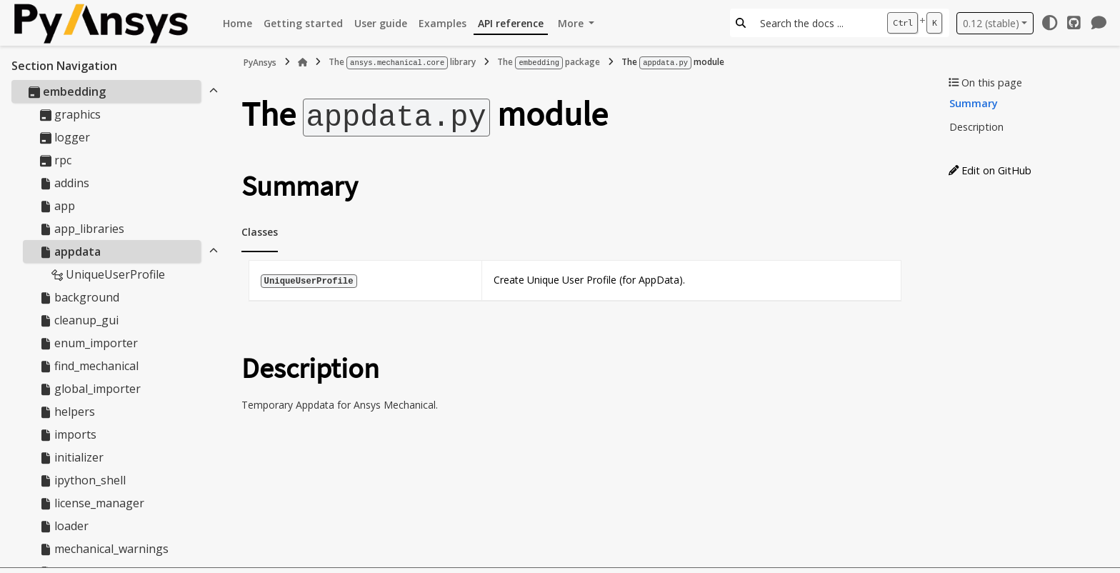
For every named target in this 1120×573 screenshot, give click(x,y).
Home (237, 23)
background (79, 297)
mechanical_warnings (104, 549)
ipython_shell (83, 480)
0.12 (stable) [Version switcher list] (991, 23)
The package (548, 62)
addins (64, 183)
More (572, 23)
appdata (70, 251)
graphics (70, 114)
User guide (380, 23)
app (57, 206)
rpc (55, 160)
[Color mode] (1049, 23)
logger (65, 137)
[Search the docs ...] (816, 23)
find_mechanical (89, 366)
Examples (442, 23)
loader (64, 526)
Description (976, 127)
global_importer (90, 389)
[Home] (303, 62)
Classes (259, 229)
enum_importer (89, 343)
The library (402, 62)
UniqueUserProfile (108, 274)
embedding (67, 91)
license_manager (92, 503)
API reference (511, 23)
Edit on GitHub (990, 170)
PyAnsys (260, 62)
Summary (973, 103)
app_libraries (82, 228)
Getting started (303, 23)
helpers (67, 411)
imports (68, 434)
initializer (72, 457)
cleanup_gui (79, 320)
